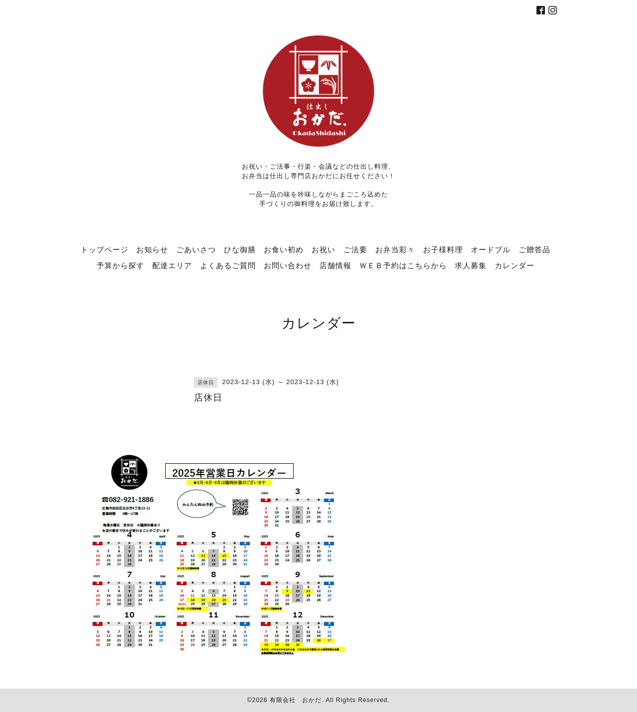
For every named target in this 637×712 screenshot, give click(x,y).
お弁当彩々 (395, 249)
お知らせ (152, 249)
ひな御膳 (240, 249)
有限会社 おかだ (295, 700)
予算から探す (120, 265)
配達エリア (172, 265)
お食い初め (284, 249)
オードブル (491, 249)
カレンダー (514, 265)
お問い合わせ (288, 265)
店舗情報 (335, 265)
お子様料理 (443, 249)
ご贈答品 (534, 249)
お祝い (323, 249)
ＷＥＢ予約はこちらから (403, 265)
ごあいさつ (196, 249)
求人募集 (471, 265)
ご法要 (355, 249)
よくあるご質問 (228, 265)
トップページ (104, 249)
